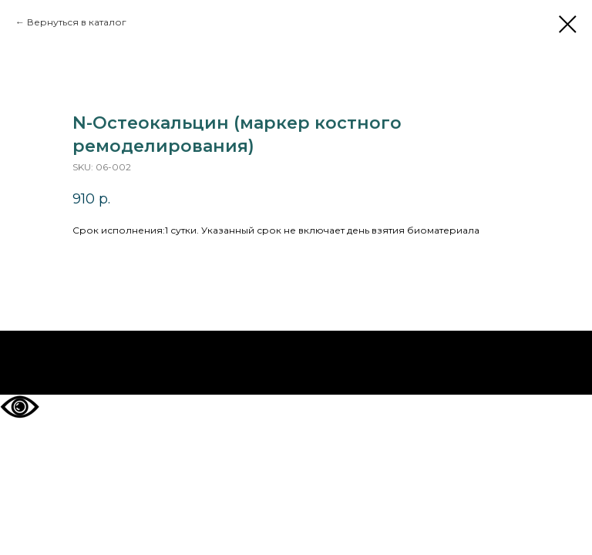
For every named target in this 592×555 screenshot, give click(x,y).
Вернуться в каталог (76, 22)
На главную (296, 363)
